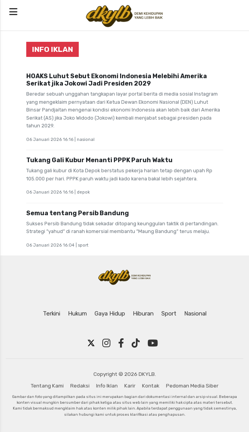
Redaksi (80, 385)
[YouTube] (152, 343)
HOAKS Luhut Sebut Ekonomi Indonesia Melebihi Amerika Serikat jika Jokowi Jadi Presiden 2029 (116, 79)
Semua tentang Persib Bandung (77, 213)
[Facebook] (121, 343)
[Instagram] (106, 343)
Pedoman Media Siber (192, 385)
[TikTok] (136, 343)
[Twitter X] (91, 343)
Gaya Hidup (110, 313)
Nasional (195, 313)
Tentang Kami (47, 385)
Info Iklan (107, 385)
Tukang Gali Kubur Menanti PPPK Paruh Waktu (99, 160)
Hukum (77, 313)
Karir (130, 385)
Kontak (150, 385)
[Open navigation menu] (13, 12)
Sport (168, 313)
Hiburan (143, 313)
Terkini (51, 313)
